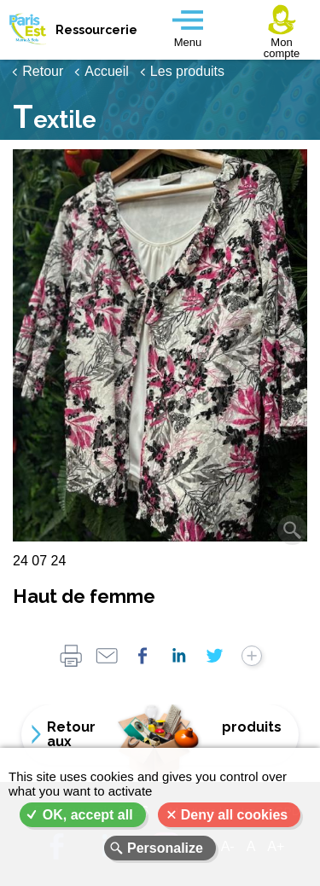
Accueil (106, 71)
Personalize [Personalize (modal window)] (165, 848)
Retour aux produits (164, 734)
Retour (42, 71)
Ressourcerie (93, 30)
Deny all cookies (234, 815)
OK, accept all (88, 815)
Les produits (187, 71)
